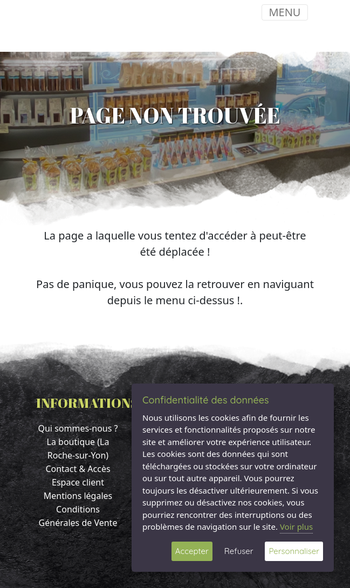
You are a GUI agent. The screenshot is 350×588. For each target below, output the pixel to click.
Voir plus (296, 526)
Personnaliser (294, 551)
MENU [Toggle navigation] (284, 12)
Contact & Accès (77, 469)
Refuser (238, 551)
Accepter (192, 551)
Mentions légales (78, 496)
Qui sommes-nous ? (78, 428)
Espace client (78, 482)
